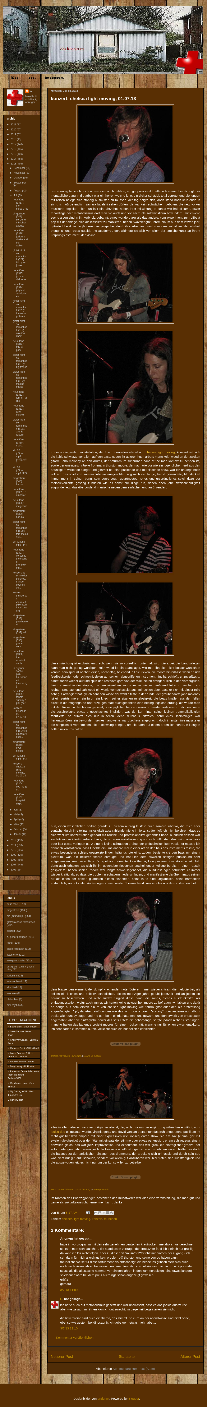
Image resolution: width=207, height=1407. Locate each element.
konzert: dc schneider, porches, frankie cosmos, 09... (20, 580)
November (20, 172)
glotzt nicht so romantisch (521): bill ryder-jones (20, 258)
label (31, 77)
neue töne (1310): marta (18, 442)
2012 (14, 840)
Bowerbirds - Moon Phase (23, 1026)
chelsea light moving (76, 1219)
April (16, 819)
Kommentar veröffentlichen (74, 1337)
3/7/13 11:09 (69, 1290)
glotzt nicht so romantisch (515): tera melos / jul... (20, 529)
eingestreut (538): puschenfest (20, 620)
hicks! (10, 942)
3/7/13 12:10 (69, 1328)
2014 (14, 158)
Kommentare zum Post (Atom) (134, 1368)
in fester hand (14, 981)
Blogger (133, 1398)
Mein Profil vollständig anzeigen (31, 99)
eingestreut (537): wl (19, 631)
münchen (110, 1219)
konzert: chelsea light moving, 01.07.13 (19, 769)
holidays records (101, 1189)
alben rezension (15, 948)
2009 (14, 854)
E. (61, 1299)
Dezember (20, 168)
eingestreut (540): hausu (19, 481)
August (18, 190)
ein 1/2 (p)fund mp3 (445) (20, 470)
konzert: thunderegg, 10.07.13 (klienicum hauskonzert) (20, 601)
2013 (14, 163)
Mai (16, 814)
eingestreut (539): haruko (19, 514)
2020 (14, 129)
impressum (54, 77)
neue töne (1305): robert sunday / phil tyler (19, 697)
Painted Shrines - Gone (22, 1061)
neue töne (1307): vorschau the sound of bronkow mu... (20, 558)
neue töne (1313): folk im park (18, 346)
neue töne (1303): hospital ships (19, 799)
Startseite (127, 1357)
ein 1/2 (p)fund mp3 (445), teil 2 (20, 456)
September (20, 182)
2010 (14, 850)
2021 (14, 124)
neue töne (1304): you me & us (20, 785)
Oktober (18, 177)
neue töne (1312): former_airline (20, 396)
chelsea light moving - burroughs (66, 1056)
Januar (18, 834)
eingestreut (13, 910)
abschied (12, 987)
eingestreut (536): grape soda (19, 642)
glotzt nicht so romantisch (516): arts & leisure (20, 427)
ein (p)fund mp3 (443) (20, 757)
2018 (14, 139)
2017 (14, 144)
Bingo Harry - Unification (22, 1066)
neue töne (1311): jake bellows (18, 410)
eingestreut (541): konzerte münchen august (19, 219)
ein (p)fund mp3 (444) (20, 543)
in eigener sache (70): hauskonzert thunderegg (20, 677)
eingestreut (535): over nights (19, 746)
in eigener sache (16, 960)
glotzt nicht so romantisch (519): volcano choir (20, 329)
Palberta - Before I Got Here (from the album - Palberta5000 (23, 1074)
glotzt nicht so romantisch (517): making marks (20, 379)
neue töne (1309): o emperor (19, 492)
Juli (16, 195)
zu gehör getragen (17, 936)
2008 (14, 859)
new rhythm (13, 1005)
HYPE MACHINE (23, 1020)
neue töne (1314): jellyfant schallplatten (20, 290)
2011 (14, 845)
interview (12, 993)
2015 (14, 154)
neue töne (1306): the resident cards (19, 657)
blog (14, 77)
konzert (97, 1219)
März (17, 824)
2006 (14, 869)
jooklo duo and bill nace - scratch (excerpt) (70, 1189)
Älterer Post (190, 1357)
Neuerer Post (62, 1357)
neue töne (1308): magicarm (20, 503)
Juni (16, 809)
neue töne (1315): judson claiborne (19, 275)
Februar (18, 829)
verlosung (12, 975)
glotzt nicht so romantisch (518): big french (20, 360)
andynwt (103, 1398)
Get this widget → (17, 1100)
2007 (14, 864)
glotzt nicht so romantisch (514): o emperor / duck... (20, 729)
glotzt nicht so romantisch (21, 922)
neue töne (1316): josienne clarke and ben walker (20, 238)
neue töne (12, 904)
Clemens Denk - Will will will (24, 1048)
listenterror (13, 954)
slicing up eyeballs (92, 1056)
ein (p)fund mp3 (15, 916)
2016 (14, 149)
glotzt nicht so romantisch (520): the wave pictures (20, 309)
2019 (14, 134)
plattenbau (12, 999)
